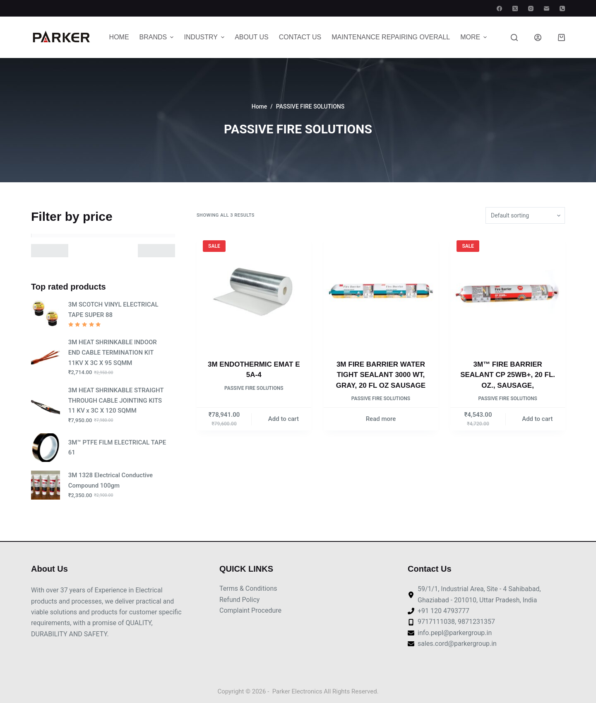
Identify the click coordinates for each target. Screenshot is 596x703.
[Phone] (562, 8)
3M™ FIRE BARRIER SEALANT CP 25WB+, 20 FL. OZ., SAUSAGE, (507, 374)
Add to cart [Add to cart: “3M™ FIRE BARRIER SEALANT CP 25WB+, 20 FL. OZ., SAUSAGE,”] (537, 419)
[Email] (546, 8)
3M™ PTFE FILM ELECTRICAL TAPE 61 (117, 448)
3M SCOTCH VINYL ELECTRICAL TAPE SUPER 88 (113, 310)
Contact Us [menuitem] (300, 37)
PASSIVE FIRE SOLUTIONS (254, 388)
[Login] (537, 37)
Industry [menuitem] (205, 37)
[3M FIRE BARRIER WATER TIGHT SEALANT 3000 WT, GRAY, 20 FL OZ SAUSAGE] (381, 291)
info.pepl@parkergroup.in (455, 633)
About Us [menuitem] (252, 37)
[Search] (514, 37)
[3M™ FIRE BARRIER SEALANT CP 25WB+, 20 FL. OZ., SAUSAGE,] (507, 291)
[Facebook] (499, 8)
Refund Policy (239, 600)
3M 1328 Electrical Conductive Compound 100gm (110, 480)
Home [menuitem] (119, 37)
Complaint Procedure (250, 610)
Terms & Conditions (248, 588)
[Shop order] (525, 215)
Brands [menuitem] (157, 37)
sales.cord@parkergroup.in (457, 643)
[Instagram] (531, 8)
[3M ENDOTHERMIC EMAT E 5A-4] (254, 291)
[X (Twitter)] (515, 8)
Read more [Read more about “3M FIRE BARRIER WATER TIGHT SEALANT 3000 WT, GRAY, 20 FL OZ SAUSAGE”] (381, 419)
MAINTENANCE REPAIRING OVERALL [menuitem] (391, 37)
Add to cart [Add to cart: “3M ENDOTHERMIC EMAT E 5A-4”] (283, 419)
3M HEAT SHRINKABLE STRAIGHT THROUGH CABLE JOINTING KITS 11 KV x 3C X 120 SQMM (116, 401)
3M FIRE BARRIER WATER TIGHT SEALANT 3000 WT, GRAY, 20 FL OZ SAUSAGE (380, 374)
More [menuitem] (474, 37)
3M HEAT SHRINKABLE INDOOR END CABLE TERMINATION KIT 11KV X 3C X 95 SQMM (112, 352)
